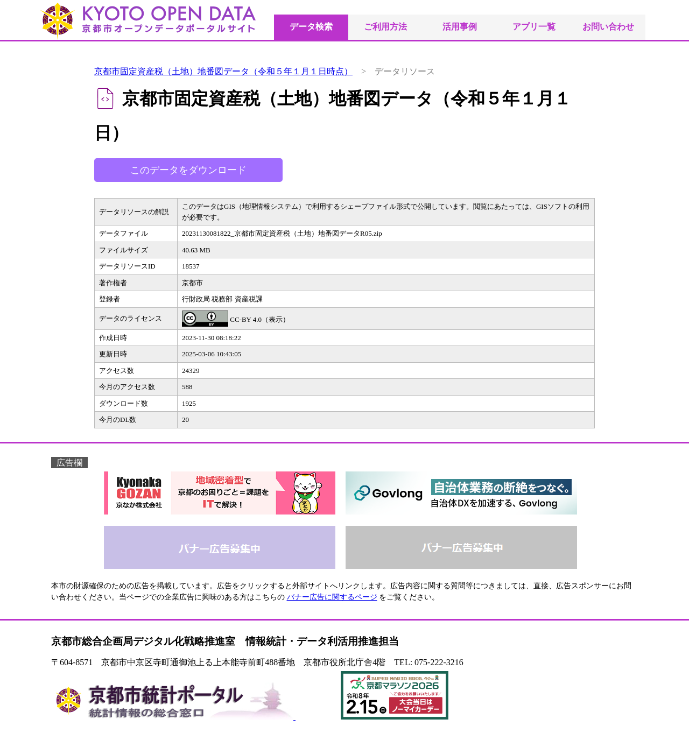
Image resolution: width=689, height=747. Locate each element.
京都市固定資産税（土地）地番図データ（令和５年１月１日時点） (223, 71)
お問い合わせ (608, 26)
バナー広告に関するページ (332, 597)
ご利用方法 (385, 26)
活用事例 (459, 26)
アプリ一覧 (534, 26)
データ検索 (311, 26)
